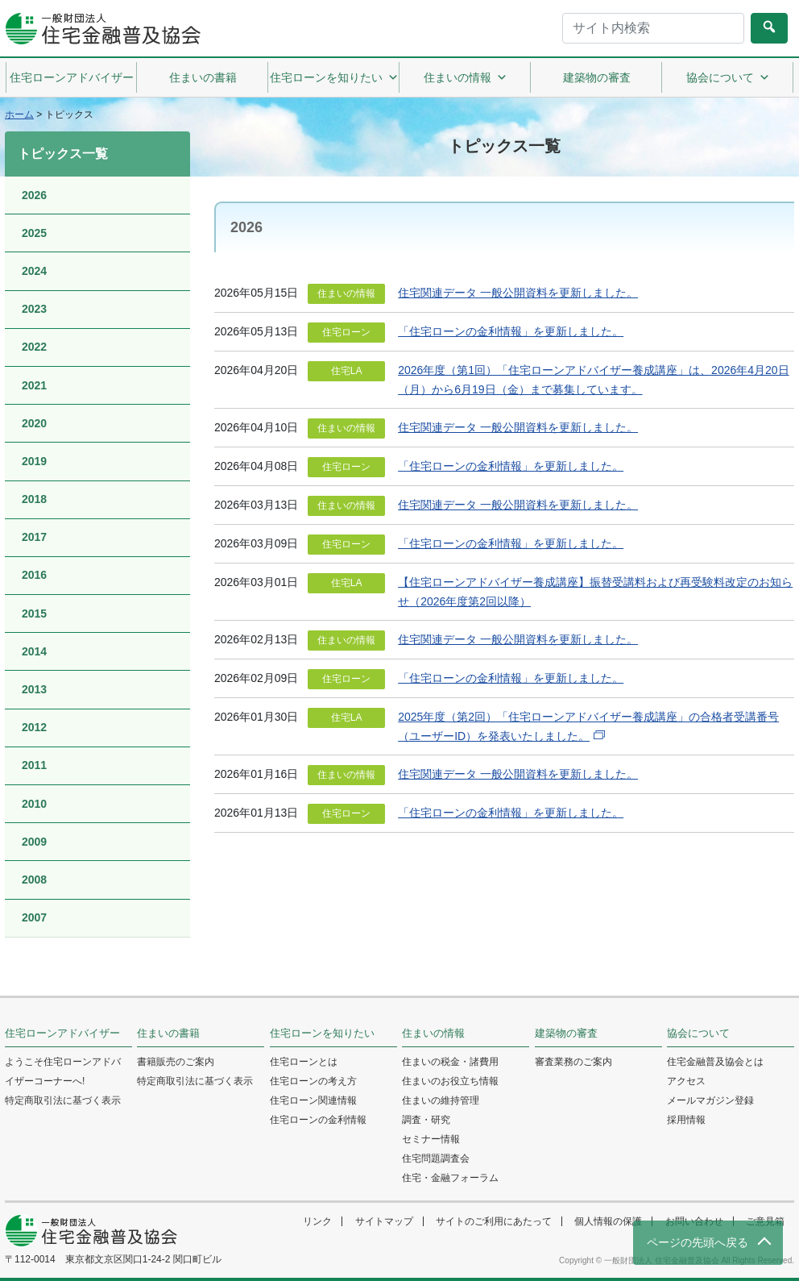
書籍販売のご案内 (175, 1061)
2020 (34, 423)
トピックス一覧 (63, 153)
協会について (728, 77)
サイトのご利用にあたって (494, 1221)
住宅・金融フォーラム (450, 1177)
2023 (34, 308)
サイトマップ (384, 1221)
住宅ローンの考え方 (313, 1081)
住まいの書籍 (203, 77)
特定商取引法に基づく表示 (63, 1100)
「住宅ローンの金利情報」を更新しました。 (510, 331)
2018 (34, 499)
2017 (34, 536)
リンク (317, 1221)
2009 (34, 841)
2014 (34, 651)
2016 (34, 574)
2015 (34, 613)
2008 (34, 879)
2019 (34, 461)
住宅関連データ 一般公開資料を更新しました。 (518, 292)
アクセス (686, 1081)
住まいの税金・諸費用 (450, 1061)
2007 (34, 917)
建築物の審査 (597, 77)
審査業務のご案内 (573, 1061)
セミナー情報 (431, 1139)
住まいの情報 (465, 77)
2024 (34, 270)
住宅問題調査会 (436, 1158)
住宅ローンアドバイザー (72, 77)
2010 (34, 803)
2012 (34, 727)
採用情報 (686, 1119)
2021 (34, 385)
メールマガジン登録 (710, 1100)
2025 (34, 233)
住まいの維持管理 (440, 1100)
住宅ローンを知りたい (334, 77)
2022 (34, 346)
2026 (34, 195)
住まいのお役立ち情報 (450, 1081)
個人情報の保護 (608, 1221)
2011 (34, 765)
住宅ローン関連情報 (313, 1100)
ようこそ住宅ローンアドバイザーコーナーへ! (63, 1071)
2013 (34, 689)
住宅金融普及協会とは (715, 1061)
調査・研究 (426, 1119)
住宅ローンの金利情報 (318, 1119)
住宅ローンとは (303, 1061)
